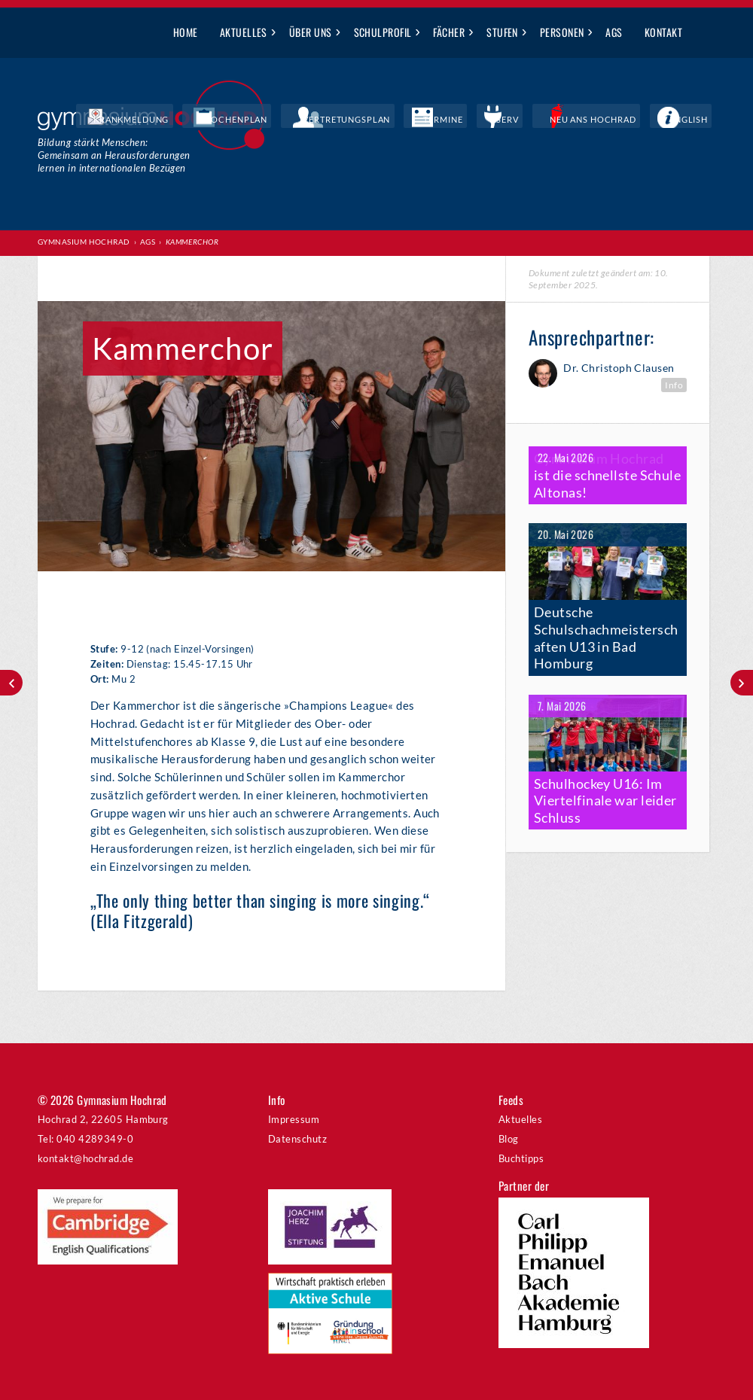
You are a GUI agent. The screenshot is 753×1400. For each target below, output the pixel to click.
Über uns (310, 32)
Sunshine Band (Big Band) (741, 682)
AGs (613, 32)
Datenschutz (297, 1139)
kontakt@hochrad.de (85, 1158)
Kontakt (663, 32)
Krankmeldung (252, 120)
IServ (550, 120)
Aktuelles (243, 32)
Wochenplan (336, 120)
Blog (508, 1139)
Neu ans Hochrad (621, 120)
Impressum (293, 1119)
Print (67, 279)
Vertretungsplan (425, 120)
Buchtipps (521, 1158)
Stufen (502, 32)
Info (674, 384)
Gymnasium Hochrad (84, 241)
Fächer (449, 32)
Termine (502, 120)
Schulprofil (383, 32)
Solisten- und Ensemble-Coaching (11, 682)
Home (185, 32)
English (697, 120)
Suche (704, 33)
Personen (562, 32)
